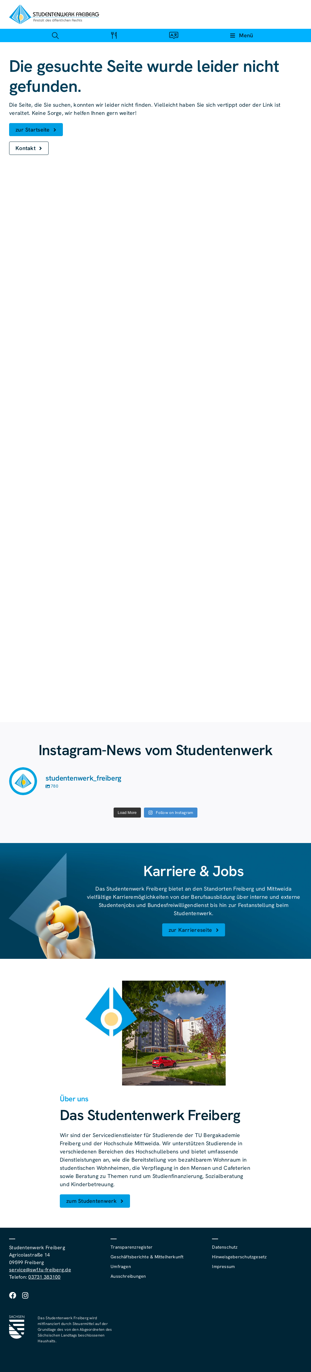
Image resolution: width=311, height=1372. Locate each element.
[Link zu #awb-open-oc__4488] (55, 35)
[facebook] (12, 1295)
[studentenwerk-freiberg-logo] (54, 7)
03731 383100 (44, 1277)
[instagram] (25, 1295)
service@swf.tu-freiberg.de (40, 1270)
